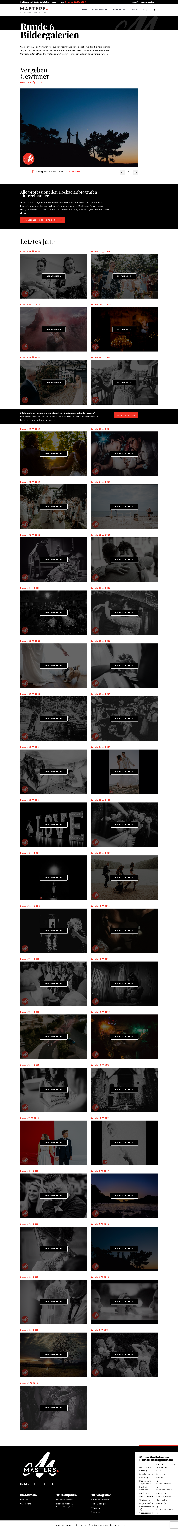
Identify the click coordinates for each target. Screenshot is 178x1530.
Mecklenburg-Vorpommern (145, 1482)
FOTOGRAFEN (119, 10)
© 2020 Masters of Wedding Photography (107, 1525)
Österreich (161, 1500)
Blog (144, 10)
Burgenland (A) (146, 1503)
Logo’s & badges (98, 1504)
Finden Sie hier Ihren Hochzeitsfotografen (65, 1505)
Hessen (159, 1477)
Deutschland (145, 1467)
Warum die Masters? (64, 1499)
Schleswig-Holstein (164, 1496)
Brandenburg (145, 1474)
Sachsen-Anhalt (146, 1496)
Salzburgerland (146, 1513)
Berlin (158, 1470)
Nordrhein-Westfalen (144, 1488)
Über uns (24, 1499)
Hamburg (143, 1477)
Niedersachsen (163, 1483)
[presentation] (122, 172)
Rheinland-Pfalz (163, 1489)
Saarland (143, 1493)
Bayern (142, 1470)
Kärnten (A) (161, 1503)
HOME (84, 10)
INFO (134, 10)
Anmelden (95, 1508)
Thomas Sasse (71, 171)
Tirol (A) (159, 1513)
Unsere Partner (26, 1504)
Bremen (159, 1474)
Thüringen (143, 1500)
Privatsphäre (80, 1525)
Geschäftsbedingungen (61, 1525)
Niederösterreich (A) (146, 1508)
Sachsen (160, 1493)
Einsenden (95, 1512)
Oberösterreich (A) (164, 1509)
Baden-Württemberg (162, 1466)
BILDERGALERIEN (100, 10)
